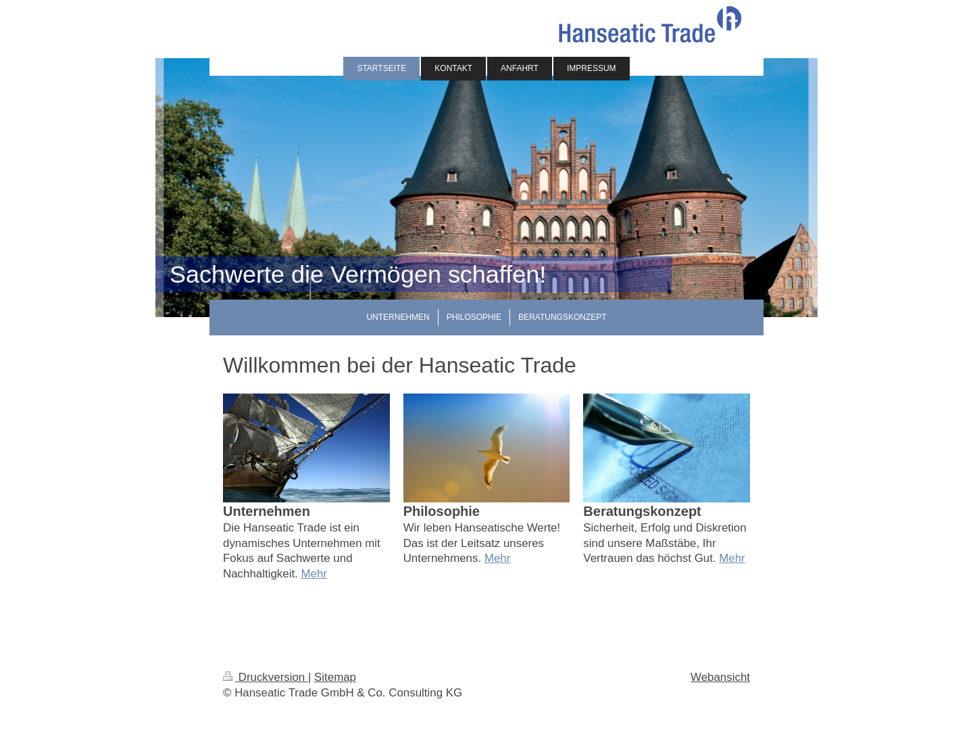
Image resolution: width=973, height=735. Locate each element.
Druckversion (265, 677)
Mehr (313, 573)
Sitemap (335, 677)
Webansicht (720, 677)
